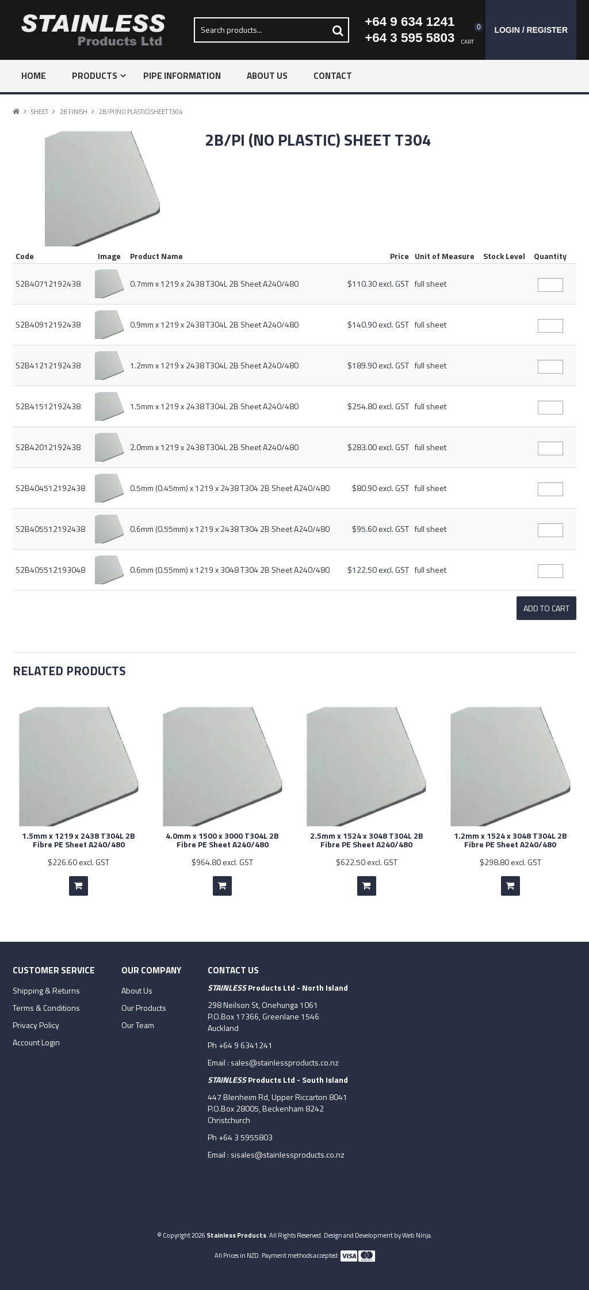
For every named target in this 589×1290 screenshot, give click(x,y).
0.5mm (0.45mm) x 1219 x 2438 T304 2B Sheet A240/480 (230, 488)
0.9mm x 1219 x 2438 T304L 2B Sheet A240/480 (214, 324)
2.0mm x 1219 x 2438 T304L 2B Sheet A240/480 (214, 447)
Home (33, 75)
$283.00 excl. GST (378, 447)
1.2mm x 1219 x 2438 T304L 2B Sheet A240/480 (214, 365)
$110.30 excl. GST (378, 283)
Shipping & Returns (46, 985)
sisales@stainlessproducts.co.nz (288, 1149)
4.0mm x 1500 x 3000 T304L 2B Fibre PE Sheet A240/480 (222, 834)
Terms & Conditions (46, 1002)
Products (94, 75)
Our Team (137, 1019)
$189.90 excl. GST (378, 365)
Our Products (143, 1002)
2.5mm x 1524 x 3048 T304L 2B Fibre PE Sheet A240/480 (366, 834)
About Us (267, 75)
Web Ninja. (417, 1229)
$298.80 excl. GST (510, 856)
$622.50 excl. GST (366, 856)
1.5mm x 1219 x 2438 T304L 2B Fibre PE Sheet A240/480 (78, 834)
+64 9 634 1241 (409, 21)
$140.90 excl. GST (378, 324)
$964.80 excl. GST (222, 856)
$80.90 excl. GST (380, 488)
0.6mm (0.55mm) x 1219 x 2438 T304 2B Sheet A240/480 (230, 529)
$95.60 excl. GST (380, 529)
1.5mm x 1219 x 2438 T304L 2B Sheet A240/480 (214, 406)
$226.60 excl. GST (78, 856)
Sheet (39, 111)
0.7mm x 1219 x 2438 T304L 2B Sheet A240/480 (214, 283)
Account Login (36, 1036)
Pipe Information (182, 75)
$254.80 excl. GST (378, 406)
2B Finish (73, 111)
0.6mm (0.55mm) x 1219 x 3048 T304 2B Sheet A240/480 (230, 570)
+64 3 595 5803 (409, 38)
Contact (332, 75)
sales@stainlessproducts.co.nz (285, 1057)
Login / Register (531, 30)
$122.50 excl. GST (378, 570)
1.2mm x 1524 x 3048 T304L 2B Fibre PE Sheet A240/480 (510, 834)
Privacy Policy (36, 1019)
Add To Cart (78, 880)
